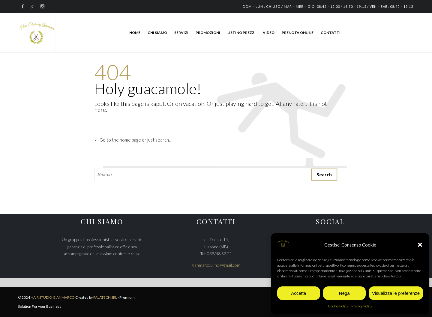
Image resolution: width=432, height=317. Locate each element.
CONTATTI (330, 32)
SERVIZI (181, 32)
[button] (420, 245)
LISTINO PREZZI (241, 32)
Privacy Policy (361, 306)
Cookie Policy (338, 306)
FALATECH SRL (105, 297)
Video (268, 32)
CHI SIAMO (157, 32)
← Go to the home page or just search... (133, 139)
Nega (344, 293)
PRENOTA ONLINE (298, 32)
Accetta (298, 293)
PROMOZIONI (208, 32)
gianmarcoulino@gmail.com (216, 265)
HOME (134, 32)
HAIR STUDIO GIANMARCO (53, 297)
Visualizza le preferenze (396, 293)
